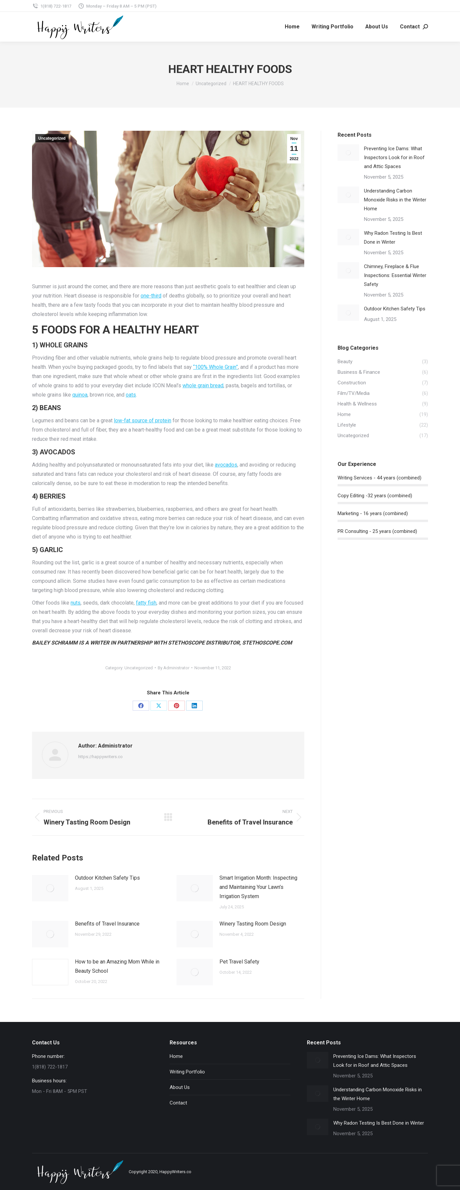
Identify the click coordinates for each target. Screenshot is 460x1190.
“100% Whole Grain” (215, 367)
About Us (180, 1087)
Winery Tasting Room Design (252, 924)
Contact (178, 1103)
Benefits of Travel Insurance (107, 924)
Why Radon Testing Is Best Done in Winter (393, 237)
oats (131, 395)
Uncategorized (52, 138)
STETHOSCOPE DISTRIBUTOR (204, 643)
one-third (151, 296)
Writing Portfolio (187, 1072)
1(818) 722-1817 (51, 6)
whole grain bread (202, 385)
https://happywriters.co (100, 756)
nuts (76, 603)
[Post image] (50, 888)
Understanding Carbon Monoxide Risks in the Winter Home (395, 200)
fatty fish (146, 603)
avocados (226, 465)
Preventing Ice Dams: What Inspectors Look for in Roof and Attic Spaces (394, 157)
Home (176, 1056)
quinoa (79, 395)
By (173, 667)
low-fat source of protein (142, 420)
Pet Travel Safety (239, 962)
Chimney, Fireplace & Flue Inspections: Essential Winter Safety (395, 275)
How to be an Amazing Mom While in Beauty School (117, 966)
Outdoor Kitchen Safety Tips (107, 878)
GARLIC (51, 550)
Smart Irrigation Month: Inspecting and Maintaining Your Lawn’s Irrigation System (258, 887)
